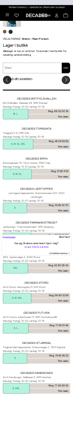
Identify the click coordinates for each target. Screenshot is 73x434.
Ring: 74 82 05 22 (58, 355)
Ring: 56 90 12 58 (58, 295)
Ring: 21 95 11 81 (59, 171)
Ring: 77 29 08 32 (58, 385)
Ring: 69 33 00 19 (58, 111)
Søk (66, 68)
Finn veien (63, 117)
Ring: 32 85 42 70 (58, 205)
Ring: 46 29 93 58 (58, 141)
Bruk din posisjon (17, 78)
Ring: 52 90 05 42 (58, 265)
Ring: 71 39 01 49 (58, 325)
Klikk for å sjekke (36, 247)
